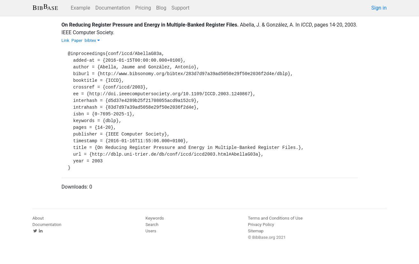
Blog (161, 8)
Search (152, 224)
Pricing (143, 8)
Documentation (112, 8)
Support (180, 8)
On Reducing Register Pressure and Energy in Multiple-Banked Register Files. (150, 25)
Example (80, 8)
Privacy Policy (261, 224)
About (38, 218)
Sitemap (256, 231)
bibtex (92, 40)
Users (151, 231)
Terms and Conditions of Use (275, 218)
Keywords (155, 218)
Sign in (379, 8)
